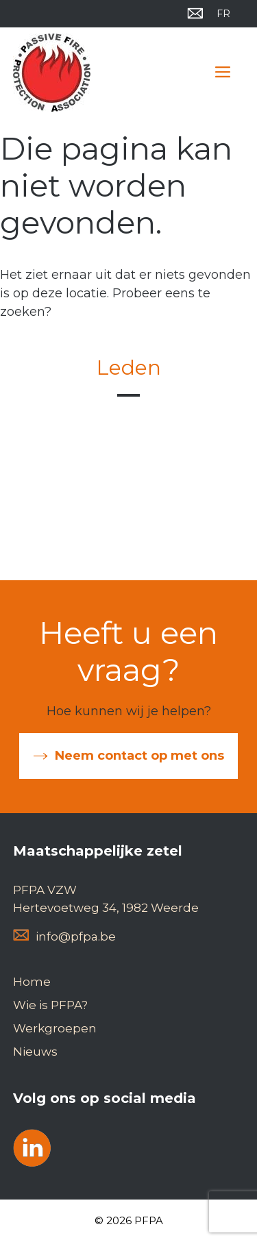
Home (32, 982)
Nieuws (35, 1051)
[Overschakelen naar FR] (223, 13)
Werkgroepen (55, 1028)
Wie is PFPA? (50, 1005)
